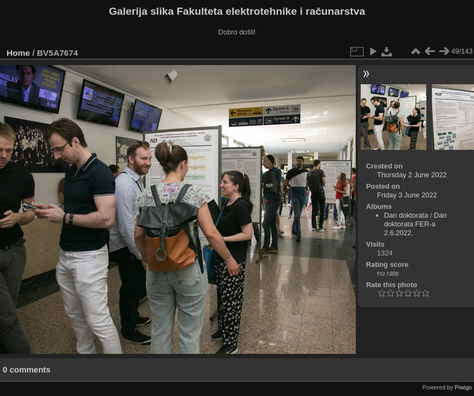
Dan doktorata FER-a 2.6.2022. (415, 224)
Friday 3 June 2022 (407, 195)
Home (18, 52)
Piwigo (463, 387)
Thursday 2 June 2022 (412, 175)
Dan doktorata (406, 215)
